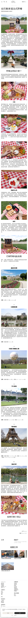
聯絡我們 (2, 584)
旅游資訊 (3, 598)
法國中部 (15, 584)
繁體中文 (24, 1)
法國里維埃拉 (16, 589)
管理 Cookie (3, 587)
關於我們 (2, 583)
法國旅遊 (16, 581)
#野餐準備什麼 (19, 541)
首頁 (12, 5)
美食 (15, 5)
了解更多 (15, 615)
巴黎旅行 (3, 589)
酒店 (2, 594)
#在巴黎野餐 (19, 542)
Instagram (3, 606)
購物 (2, 593)
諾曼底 (15, 585)
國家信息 (2, 601)
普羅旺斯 (15, 587)
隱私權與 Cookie (3, 586)
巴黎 (14, 5)
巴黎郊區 (15, 583)
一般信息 (2, 600)
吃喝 (2, 591)
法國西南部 (16, 588)
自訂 (12, 615)
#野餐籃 (16, 542)
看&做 (2, 592)
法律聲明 (2, 585)
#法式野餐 (15, 541)
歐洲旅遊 (2, 602)
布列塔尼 (15, 586)
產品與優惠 (16, 593)
